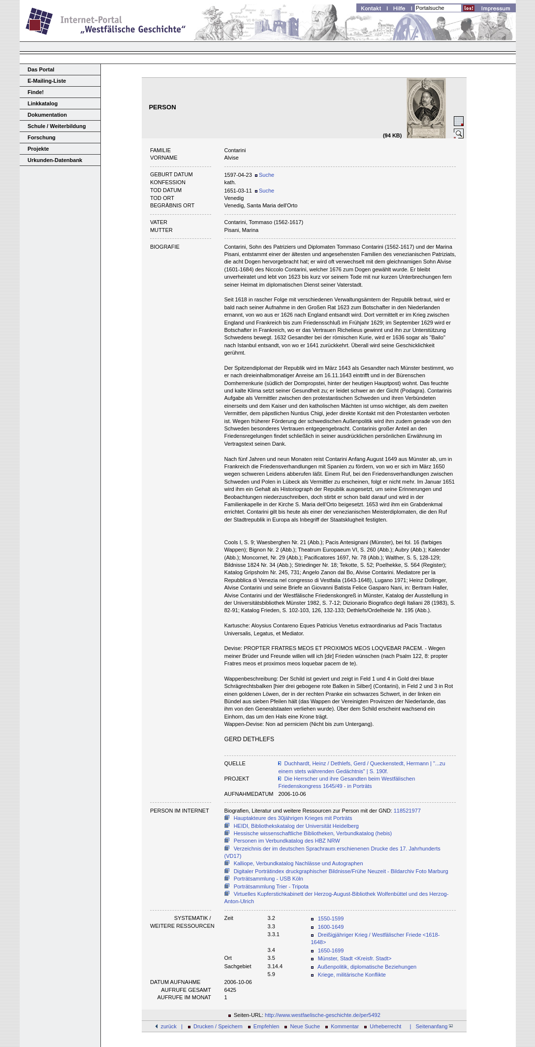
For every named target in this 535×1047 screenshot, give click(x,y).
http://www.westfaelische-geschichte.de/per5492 (322, 1015)
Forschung (42, 137)
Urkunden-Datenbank (55, 160)
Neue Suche (305, 1026)
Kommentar (345, 1026)
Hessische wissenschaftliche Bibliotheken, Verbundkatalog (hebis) (313, 833)
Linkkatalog (43, 103)
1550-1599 (331, 918)
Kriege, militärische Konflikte (352, 975)
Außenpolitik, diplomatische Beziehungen (366, 967)
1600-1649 (331, 927)
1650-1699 (331, 950)
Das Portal (41, 69)
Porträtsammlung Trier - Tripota (271, 886)
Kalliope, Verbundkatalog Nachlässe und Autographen (298, 863)
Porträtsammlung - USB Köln (268, 879)
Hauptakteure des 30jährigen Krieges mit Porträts (293, 818)
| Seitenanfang (430, 1026)
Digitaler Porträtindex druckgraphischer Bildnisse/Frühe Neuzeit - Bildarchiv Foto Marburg (341, 871)
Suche (264, 175)
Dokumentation (47, 115)
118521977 (407, 811)
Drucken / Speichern (218, 1026)
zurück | (171, 1026)
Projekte (38, 149)
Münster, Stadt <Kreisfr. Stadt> (355, 958)
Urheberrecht (385, 1026)
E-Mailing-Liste (47, 81)
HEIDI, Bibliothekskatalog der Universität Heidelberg (296, 826)
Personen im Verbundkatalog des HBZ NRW (287, 841)
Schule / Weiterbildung (57, 126)
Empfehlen (266, 1026)
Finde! (36, 92)
